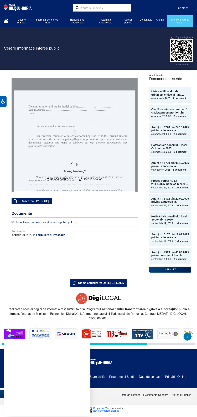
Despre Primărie (21, 21)
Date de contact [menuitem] (130, 393)
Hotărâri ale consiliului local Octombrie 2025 (169, 146)
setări (63, 393)
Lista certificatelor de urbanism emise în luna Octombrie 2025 (166, 92)
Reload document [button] (60, 178)
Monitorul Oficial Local (180, 21)
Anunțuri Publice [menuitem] (181, 393)
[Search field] (102, 8)
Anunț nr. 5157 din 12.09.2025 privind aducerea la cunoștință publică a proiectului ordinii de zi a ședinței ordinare (170, 235)
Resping (51, 403)
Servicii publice (128, 21)
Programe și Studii (121, 375)
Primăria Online (175, 375)
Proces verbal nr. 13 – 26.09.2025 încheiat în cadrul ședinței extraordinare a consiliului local (169, 181)
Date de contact (149, 375)
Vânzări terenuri (22, 375)
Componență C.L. (49, 375)
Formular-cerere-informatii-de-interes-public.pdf (44, 221)
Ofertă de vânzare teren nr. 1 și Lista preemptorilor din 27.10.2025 (169, 110)
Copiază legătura (184, 34)
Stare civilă (97, 375)
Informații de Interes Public (47, 21)
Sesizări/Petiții (75, 375)
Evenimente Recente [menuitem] (155, 393)
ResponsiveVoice (102, 407)
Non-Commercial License (106, 410)
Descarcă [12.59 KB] (35, 200)
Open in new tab (90, 178)
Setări (72, 403)
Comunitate (146, 19)
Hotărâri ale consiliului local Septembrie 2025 (169, 217)
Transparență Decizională (77, 21)
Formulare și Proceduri (50, 233)
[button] (3, 111)
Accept (28, 403)
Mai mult (170, 268)
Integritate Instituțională (105, 21)
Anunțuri (160, 19)
